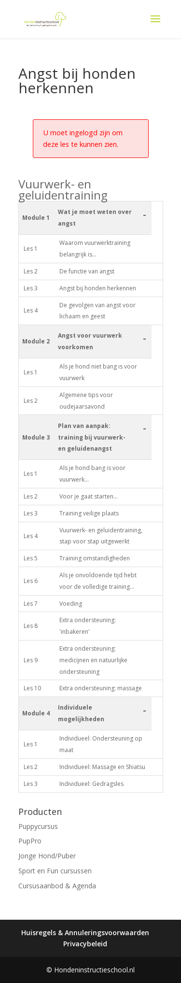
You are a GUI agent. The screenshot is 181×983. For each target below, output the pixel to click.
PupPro (30, 840)
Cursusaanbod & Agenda (57, 885)
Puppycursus (38, 826)
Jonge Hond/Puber (47, 855)
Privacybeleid (85, 943)
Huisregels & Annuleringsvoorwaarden (85, 932)
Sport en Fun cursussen (55, 870)
